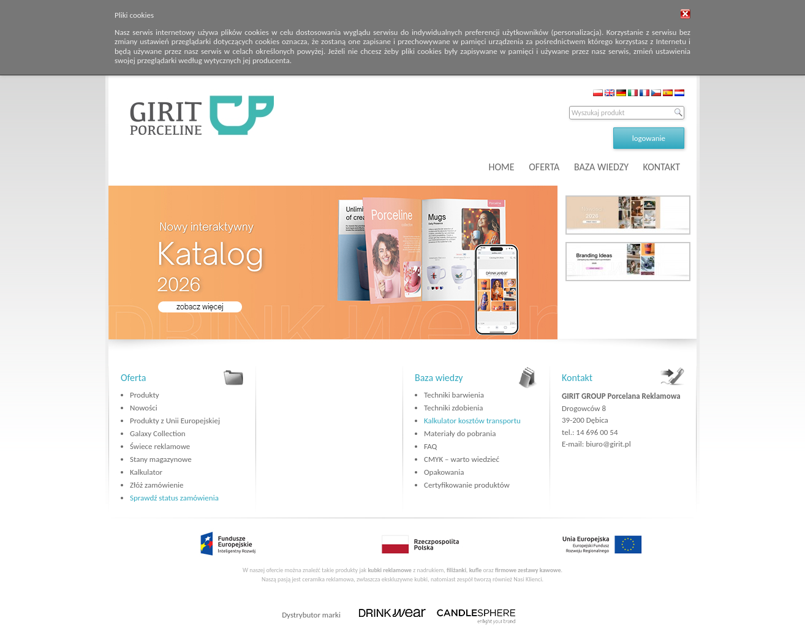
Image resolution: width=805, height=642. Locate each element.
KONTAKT (661, 167)
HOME (502, 167)
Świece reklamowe (160, 446)
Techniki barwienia (454, 394)
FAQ (430, 446)
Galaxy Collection (158, 433)
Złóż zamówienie (156, 484)
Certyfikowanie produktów (467, 484)
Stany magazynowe (161, 459)
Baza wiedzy (439, 377)
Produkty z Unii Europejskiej (175, 420)
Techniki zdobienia (453, 407)
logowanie (648, 138)
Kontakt (577, 377)
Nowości (143, 407)
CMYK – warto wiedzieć (461, 459)
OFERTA (544, 167)
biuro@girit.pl (608, 443)
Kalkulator (146, 472)
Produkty (144, 394)
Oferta (133, 377)
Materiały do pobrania (460, 433)
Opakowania (444, 472)
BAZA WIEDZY (601, 167)
